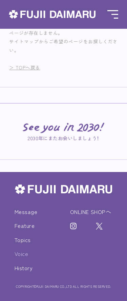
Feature (25, 225)
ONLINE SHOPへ (90, 212)
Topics (23, 240)
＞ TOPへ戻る (24, 67)
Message (26, 212)
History (24, 268)
